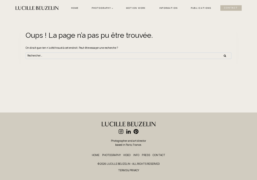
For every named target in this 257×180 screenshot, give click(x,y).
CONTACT (231, 8)
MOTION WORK (136, 7)
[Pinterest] (136, 131)
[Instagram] (120, 131)
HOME (75, 7)
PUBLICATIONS (201, 7)
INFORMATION (168, 7)
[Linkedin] (128, 131)
